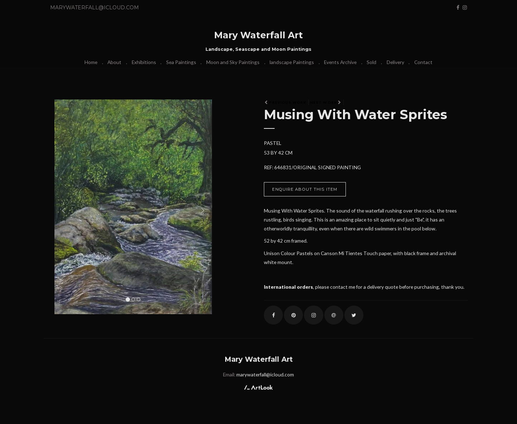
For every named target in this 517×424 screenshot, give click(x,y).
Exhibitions (144, 62)
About (114, 62)
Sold (371, 62)
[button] (61, 206)
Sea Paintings (181, 62)
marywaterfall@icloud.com (94, 7)
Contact (423, 62)
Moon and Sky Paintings (233, 62)
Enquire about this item (304, 189)
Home (90, 62)
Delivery (395, 62)
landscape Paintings (292, 62)
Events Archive (340, 62)
